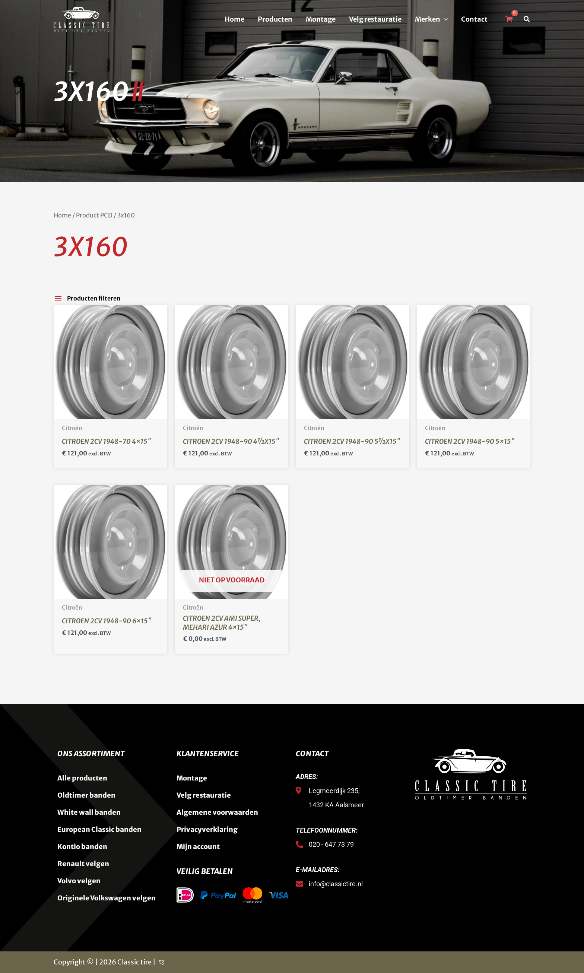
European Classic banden (99, 829)
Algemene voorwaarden (217, 812)
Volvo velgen (79, 881)
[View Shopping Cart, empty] (509, 19)
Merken (431, 19)
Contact (474, 19)
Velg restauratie (375, 19)
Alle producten (82, 778)
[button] (444, 19)
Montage (321, 19)
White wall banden (89, 812)
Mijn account (198, 846)
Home (234, 19)
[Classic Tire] (82, 19)
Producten (275, 19)
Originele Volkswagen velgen (106, 898)
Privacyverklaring (207, 829)
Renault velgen (83, 863)
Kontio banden (82, 846)
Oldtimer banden (86, 795)
